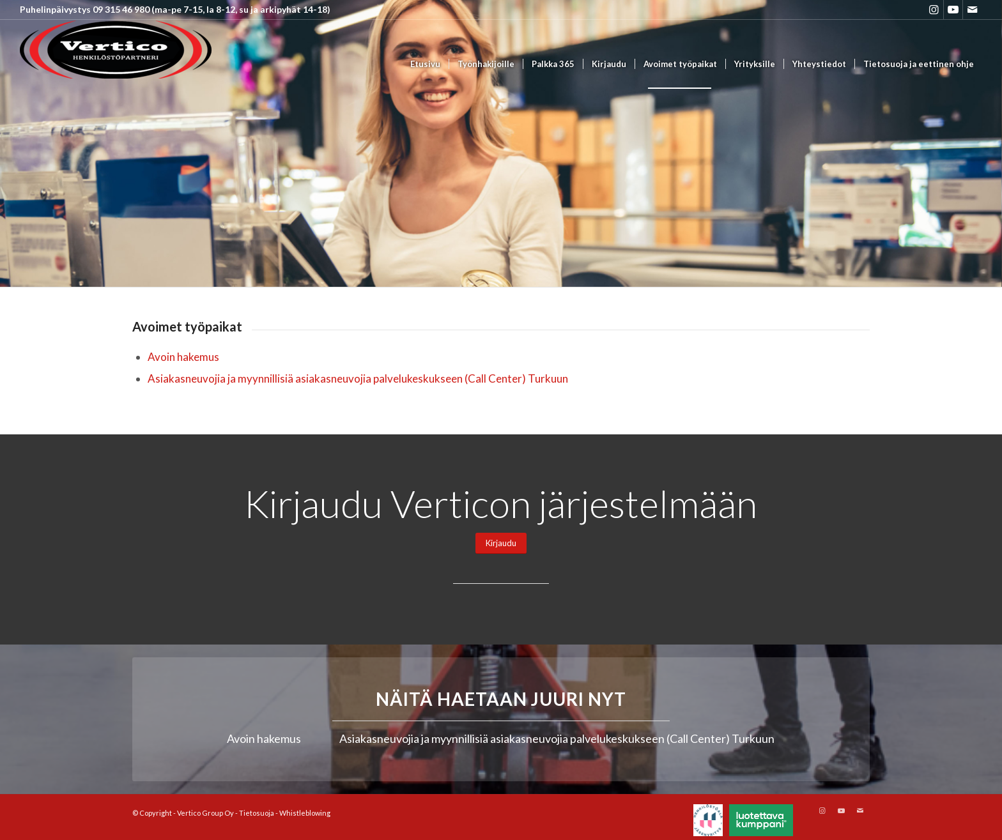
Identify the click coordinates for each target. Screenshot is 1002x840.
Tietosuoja (256, 813)
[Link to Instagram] (934, 9)
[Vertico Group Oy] (116, 64)
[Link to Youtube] (953, 9)
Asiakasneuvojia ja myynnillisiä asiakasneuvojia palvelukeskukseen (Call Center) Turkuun (358, 378)
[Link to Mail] (972, 9)
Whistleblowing (304, 813)
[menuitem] (425, 64)
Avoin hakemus (183, 356)
